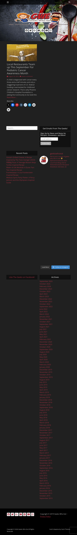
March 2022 (44, 314)
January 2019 (45, 397)
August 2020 (44, 352)
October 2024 (45, 284)
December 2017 (46, 430)
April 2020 (43, 359)
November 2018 (46, 402)
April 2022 (43, 311)
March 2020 (44, 362)
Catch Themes (65, 529)
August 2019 (44, 380)
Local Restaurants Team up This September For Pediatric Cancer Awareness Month (21, 68)
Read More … (12, 97)
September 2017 (46, 438)
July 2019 (43, 382)
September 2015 (46, 498)
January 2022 (45, 316)
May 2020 (43, 357)
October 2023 (45, 291)
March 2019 (44, 392)
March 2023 (44, 296)
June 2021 (43, 332)
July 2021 (43, 329)
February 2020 (45, 364)
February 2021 (45, 339)
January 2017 (45, 458)
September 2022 (46, 306)
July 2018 (43, 412)
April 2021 (43, 337)
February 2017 (45, 455)
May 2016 (43, 478)
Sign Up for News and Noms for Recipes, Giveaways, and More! (53, 134)
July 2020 (43, 354)
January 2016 (45, 488)
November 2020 (46, 344)
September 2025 (46, 281)
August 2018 (44, 410)
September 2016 (46, 468)
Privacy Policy (45, 516)
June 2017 (43, 445)
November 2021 (46, 319)
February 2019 (45, 395)
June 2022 (43, 309)
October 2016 (45, 465)
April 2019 (43, 390)
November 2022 (46, 301)
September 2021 (46, 324)
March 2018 (44, 422)
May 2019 (43, 387)
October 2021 (45, 322)
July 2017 (43, 443)
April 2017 (43, 450)
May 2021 (43, 334)
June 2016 (43, 475)
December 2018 (46, 400)
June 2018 (43, 415)
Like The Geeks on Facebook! (22, 277)
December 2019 (46, 369)
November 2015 (46, 493)
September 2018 (46, 407)
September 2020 (46, 349)
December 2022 (46, 299)
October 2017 (45, 435)
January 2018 (45, 428)
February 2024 (45, 286)
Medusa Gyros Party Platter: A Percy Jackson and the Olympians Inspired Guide (20, 180)
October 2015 (45, 496)
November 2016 (46, 463)
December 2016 (46, 460)
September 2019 (46, 377)
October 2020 (45, 347)
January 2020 (45, 367)
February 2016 (45, 486)
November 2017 (46, 433)
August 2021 (44, 327)
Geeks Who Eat (23, 529)
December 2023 (46, 289)
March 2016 (44, 483)
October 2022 (45, 304)
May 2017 (43, 448)
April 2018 (43, 420)
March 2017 (44, 453)
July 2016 (43, 473)
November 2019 (46, 372)
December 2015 (46, 491)
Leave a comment (27, 76)
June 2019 (43, 385)
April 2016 (43, 480)
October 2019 (45, 375)
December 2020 (46, 342)
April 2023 (43, 294)
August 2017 (44, 440)
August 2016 (44, 470)
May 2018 (43, 417)
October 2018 (45, 405)
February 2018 (45, 425)
